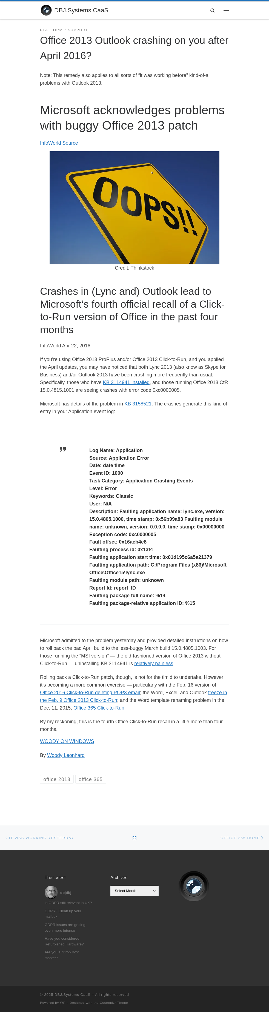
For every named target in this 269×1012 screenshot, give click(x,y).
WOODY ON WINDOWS (67, 741)
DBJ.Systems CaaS (72, 995)
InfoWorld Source (59, 143)
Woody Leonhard (66, 755)
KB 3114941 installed (126, 382)
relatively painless (153, 663)
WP (62, 1002)
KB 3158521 (137, 404)
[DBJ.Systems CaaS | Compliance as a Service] (46, 9)
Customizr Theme (114, 1002)
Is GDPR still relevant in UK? (68, 903)
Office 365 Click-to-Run (98, 708)
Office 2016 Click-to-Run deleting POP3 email (90, 692)
